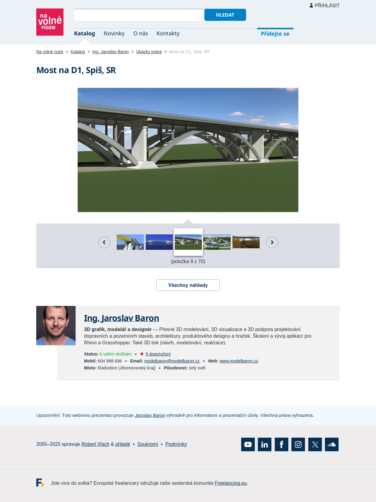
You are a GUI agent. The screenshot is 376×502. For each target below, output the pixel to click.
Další (272, 242)
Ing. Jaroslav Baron (110, 51)
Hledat (225, 14)
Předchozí (104, 242)
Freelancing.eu (43, 482)
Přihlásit (327, 5)
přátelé (122, 444)
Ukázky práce (149, 51)
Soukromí (148, 444)
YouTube (248, 444)
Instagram (298, 444)
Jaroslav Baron (150, 415)
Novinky (114, 33)
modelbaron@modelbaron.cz (171, 361)
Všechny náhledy (188, 285)
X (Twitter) (315, 444)
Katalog (84, 33)
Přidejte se (275, 33)
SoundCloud (332, 444)
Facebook (281, 444)
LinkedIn (264, 444)
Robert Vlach (95, 444)
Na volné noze (49, 51)
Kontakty (168, 33)
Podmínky (176, 444)
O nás (140, 33)
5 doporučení (158, 354)
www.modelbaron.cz (239, 361)
